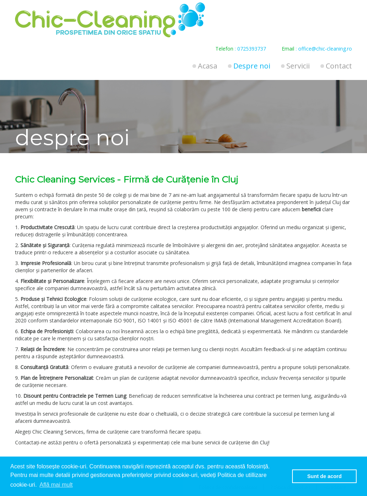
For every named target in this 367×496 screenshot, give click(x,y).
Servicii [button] (298, 66)
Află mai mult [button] (55, 485)
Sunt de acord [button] (324, 476)
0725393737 (251, 48)
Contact (339, 66)
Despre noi (251, 66)
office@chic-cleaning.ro (325, 48)
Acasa (207, 66)
